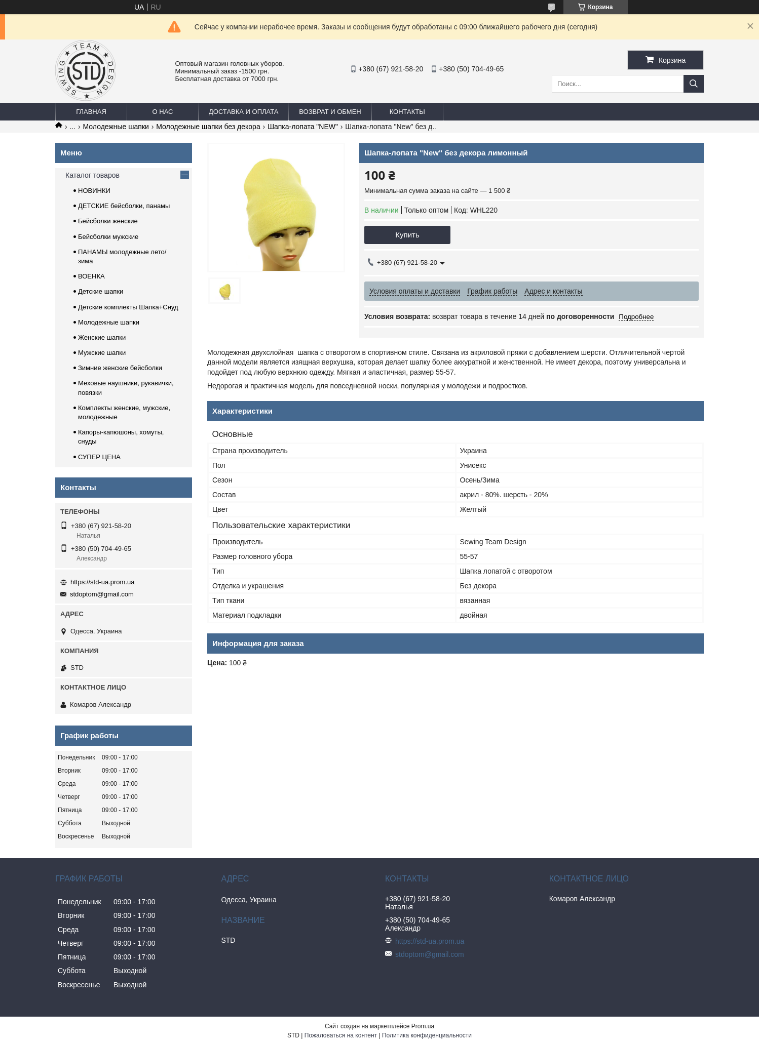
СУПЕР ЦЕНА (99, 457)
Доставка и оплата (243, 111)
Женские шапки (102, 337)
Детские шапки (100, 291)
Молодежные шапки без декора (208, 127)
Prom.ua (422, 1026)
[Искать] (694, 84)
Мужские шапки (102, 352)
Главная (91, 111)
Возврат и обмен (330, 111)
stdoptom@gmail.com (102, 594)
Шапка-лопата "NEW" (303, 127)
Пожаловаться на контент (341, 1035)
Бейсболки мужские (108, 236)
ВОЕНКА (91, 276)
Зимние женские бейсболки (120, 368)
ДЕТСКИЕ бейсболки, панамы (124, 206)
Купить (407, 234)
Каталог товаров (92, 175)
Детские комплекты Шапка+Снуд (128, 307)
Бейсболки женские (108, 221)
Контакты (407, 111)
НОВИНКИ (94, 190)
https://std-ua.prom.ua (102, 582)
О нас (163, 111)
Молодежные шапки (116, 127)
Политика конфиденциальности (427, 1035)
